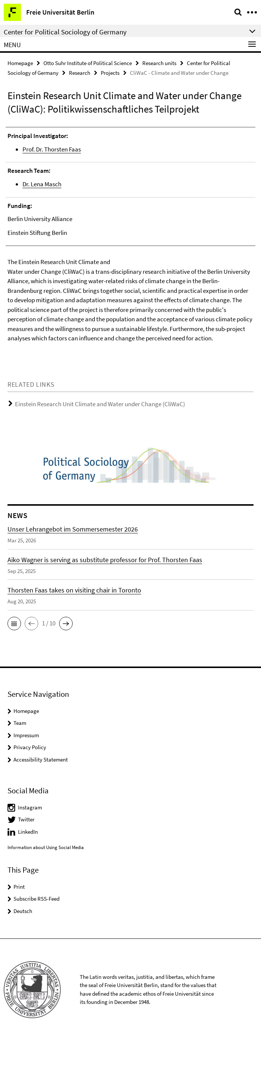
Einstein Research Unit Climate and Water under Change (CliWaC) (100, 433)
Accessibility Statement (40, 787)
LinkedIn (28, 860)
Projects (110, 72)
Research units (159, 63)
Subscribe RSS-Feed (36, 927)
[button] (14, 651)
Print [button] (19, 915)
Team (19, 751)
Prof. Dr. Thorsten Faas (51, 149)
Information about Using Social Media (45, 876)
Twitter (26, 848)
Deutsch (22, 939)
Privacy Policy (29, 775)
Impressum (26, 763)
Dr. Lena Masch (41, 184)
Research (79, 72)
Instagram (30, 835)
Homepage (20, 63)
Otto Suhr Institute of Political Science (87, 63)
